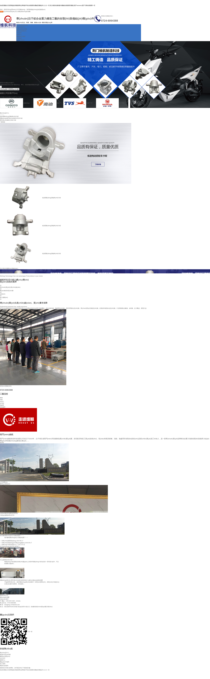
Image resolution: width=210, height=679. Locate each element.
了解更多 (2, 122)
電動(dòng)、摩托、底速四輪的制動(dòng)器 (26, 84)
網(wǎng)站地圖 (25, 11)
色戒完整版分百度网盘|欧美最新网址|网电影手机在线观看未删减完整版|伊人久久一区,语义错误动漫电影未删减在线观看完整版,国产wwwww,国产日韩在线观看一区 (47, 5)
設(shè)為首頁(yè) (9, 11)
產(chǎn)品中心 (20, 27)
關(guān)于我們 (20, 36)
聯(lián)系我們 (20, 40)
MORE (2, 442)
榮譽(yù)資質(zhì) (21, 31)
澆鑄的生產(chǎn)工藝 (6, 84)
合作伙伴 (19, 32)
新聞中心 (19, 34)
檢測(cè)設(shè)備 (21, 29)
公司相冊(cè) (4, 482)
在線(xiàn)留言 (4, 599)
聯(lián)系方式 (4, 595)
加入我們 (19, 38)
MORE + (17, 546)
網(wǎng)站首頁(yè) (22, 25)
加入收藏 (17, 11)
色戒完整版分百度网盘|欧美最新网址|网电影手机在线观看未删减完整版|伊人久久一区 (25, 670)
